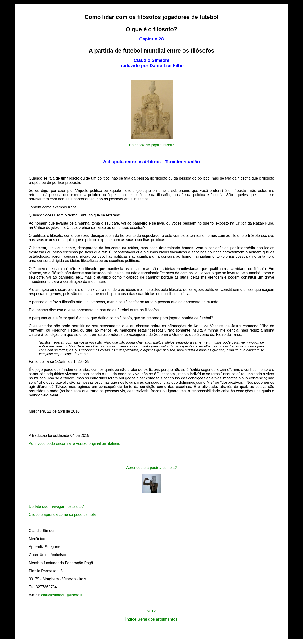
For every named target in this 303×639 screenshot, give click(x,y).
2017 (151, 611)
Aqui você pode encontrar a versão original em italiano (74, 443)
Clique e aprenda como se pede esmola (62, 515)
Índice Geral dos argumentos (151, 619)
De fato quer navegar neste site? (56, 506)
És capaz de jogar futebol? (151, 145)
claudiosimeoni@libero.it (61, 595)
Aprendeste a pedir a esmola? (151, 468)
